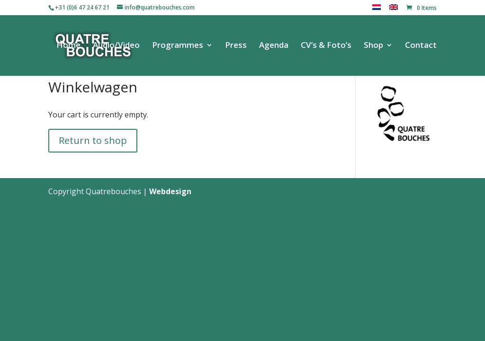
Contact (421, 46)
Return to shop (93, 140)
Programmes (177, 46)
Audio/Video (116, 46)
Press (236, 46)
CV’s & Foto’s (326, 46)
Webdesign (170, 191)
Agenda (273, 46)
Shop (373, 46)
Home (68, 46)
